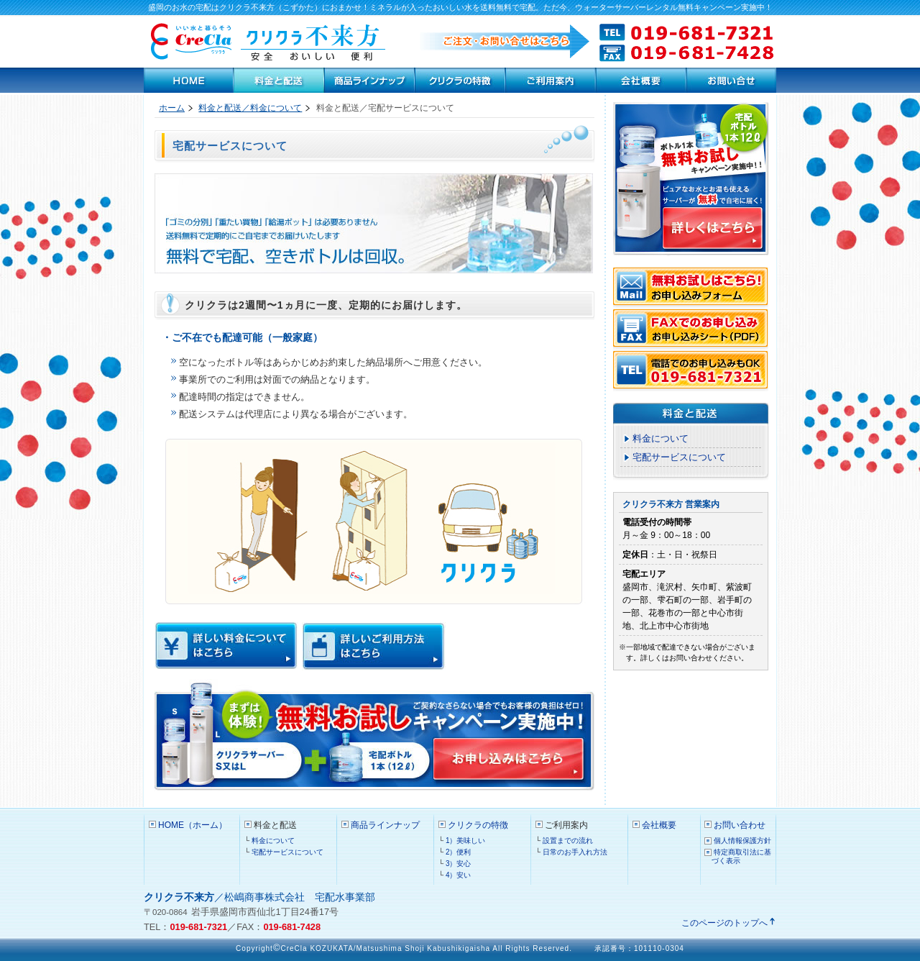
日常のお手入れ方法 (575, 852)
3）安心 (459, 863)
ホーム (172, 108)
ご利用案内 (550, 80)
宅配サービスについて (679, 457)
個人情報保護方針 (742, 840)
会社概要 (659, 825)
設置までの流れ (568, 840)
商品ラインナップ (369, 80)
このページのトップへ (724, 923)
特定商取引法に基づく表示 (741, 856)
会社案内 (641, 80)
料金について (660, 438)
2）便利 (459, 852)
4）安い (459, 875)
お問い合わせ (731, 80)
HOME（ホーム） (189, 80)
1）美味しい (466, 840)
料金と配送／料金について (250, 108)
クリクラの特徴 (460, 80)
